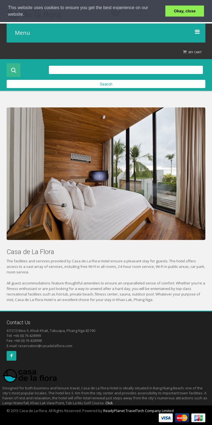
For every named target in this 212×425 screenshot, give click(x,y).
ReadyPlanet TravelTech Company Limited (138, 410)
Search (106, 84)
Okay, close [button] (185, 11)
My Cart (195, 52)
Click (109, 402)
